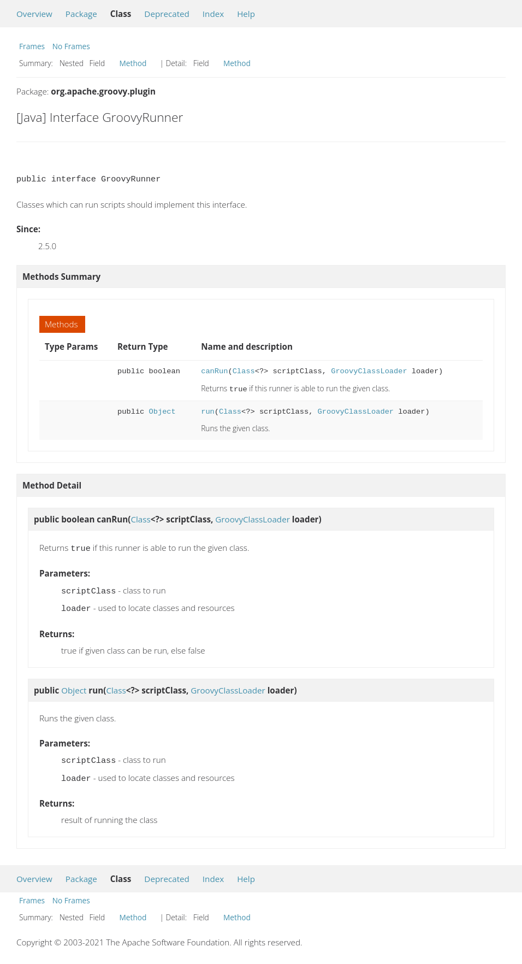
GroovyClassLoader (369, 371)
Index (213, 13)
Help (246, 13)
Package (81, 13)
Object (162, 410)
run (208, 410)
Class (244, 371)
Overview (34, 13)
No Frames (71, 46)
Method (133, 63)
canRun (214, 371)
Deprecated (166, 13)
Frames (32, 46)
